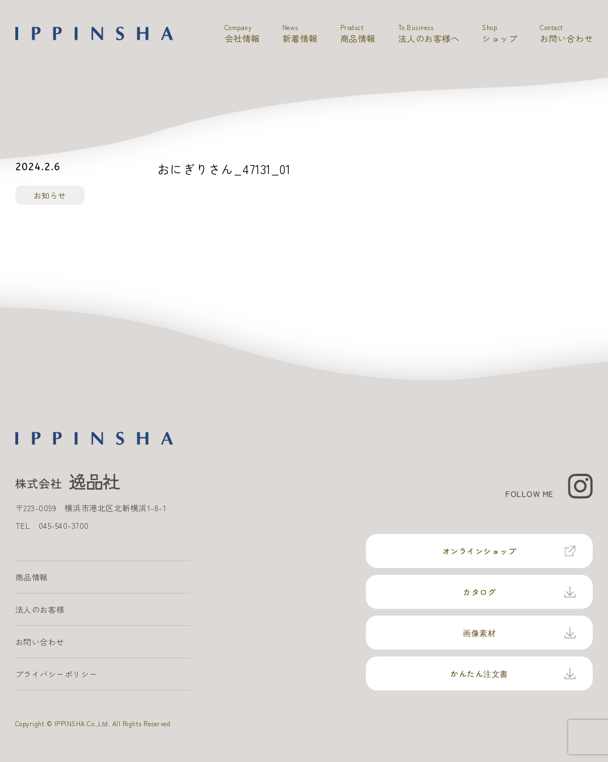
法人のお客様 (40, 609)
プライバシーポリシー (56, 674)
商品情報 (31, 577)
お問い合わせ (40, 641)
